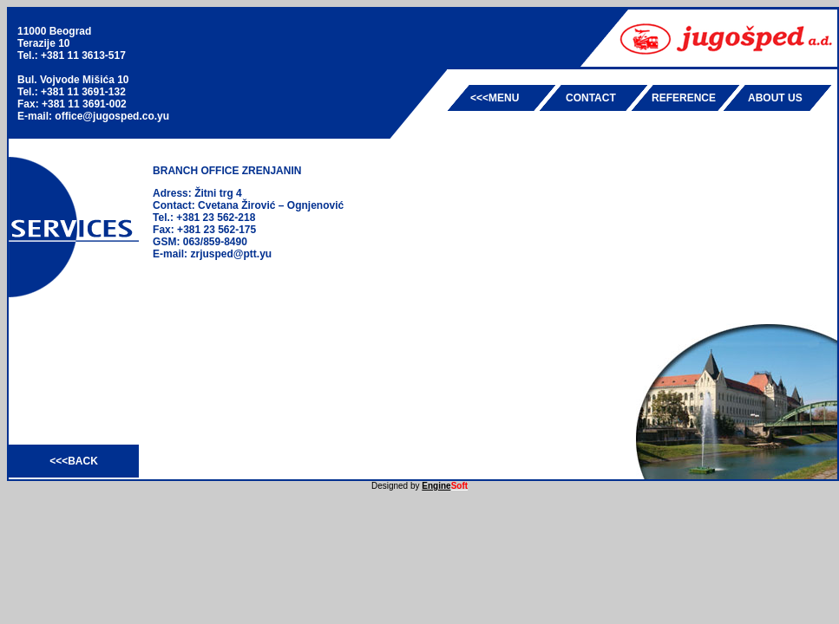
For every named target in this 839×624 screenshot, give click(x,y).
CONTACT (591, 98)
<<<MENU (494, 98)
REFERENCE (684, 98)
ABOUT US (775, 98)
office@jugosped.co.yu (112, 116)
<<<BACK (73, 461)
